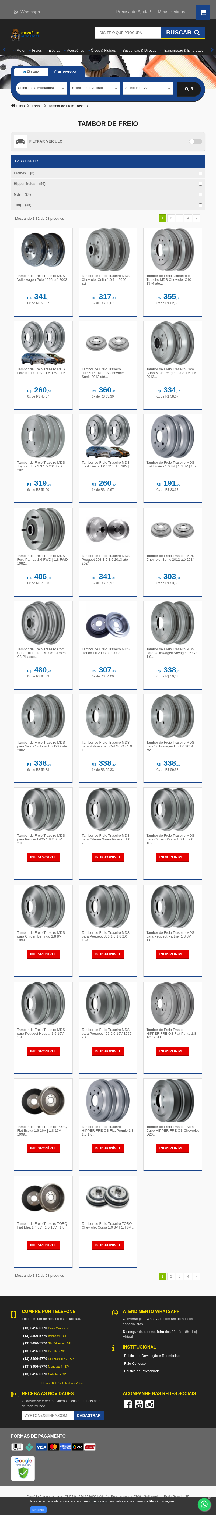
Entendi (38, 1510)
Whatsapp (27, 12)
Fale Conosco (135, 1366)
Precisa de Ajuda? (133, 11)
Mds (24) (22, 194)
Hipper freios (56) (30, 184)
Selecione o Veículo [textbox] (87, 89)
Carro (31, 72)
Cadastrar (89, 1418)
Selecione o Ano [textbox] (138, 89)
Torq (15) (22, 205)
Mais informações (162, 1501)
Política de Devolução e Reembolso (152, 1358)
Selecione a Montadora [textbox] (36, 89)
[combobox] (41, 89)
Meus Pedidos (171, 11)
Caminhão (65, 72)
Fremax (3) (24, 173)
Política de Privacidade (142, 1374)
